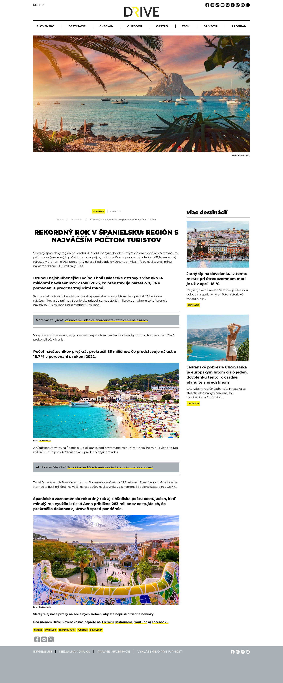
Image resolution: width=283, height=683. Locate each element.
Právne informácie (113, 651)
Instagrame (124, 622)
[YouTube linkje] (222, 4)
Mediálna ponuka (74, 651)
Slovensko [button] (46, 26)
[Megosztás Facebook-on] (36, 639)
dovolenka (96, 630)
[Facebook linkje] (206, 4)
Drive (60, 219)
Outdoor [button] (134, 26)
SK (35, 4)
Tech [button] (186, 26)
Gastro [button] (162, 26)
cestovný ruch (67, 630)
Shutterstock (45, 441)
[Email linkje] (227, 4)
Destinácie (98, 211)
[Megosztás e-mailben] (43, 639)
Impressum (42, 651)
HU (41, 4)
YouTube (140, 622)
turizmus (83, 630)
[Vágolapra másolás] (50, 639)
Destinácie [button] (77, 26)
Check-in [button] (106, 26)
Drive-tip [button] (210, 26)
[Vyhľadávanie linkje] (247, 4)
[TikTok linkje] (216, 4)
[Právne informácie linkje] (237, 4)
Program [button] (239, 26)
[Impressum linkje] (232, 4)
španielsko (50, 630)
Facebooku (160, 622)
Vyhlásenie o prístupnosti (160, 651)
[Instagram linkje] (211, 4)
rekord (38, 630)
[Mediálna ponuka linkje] (242, 4)
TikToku (108, 622)
